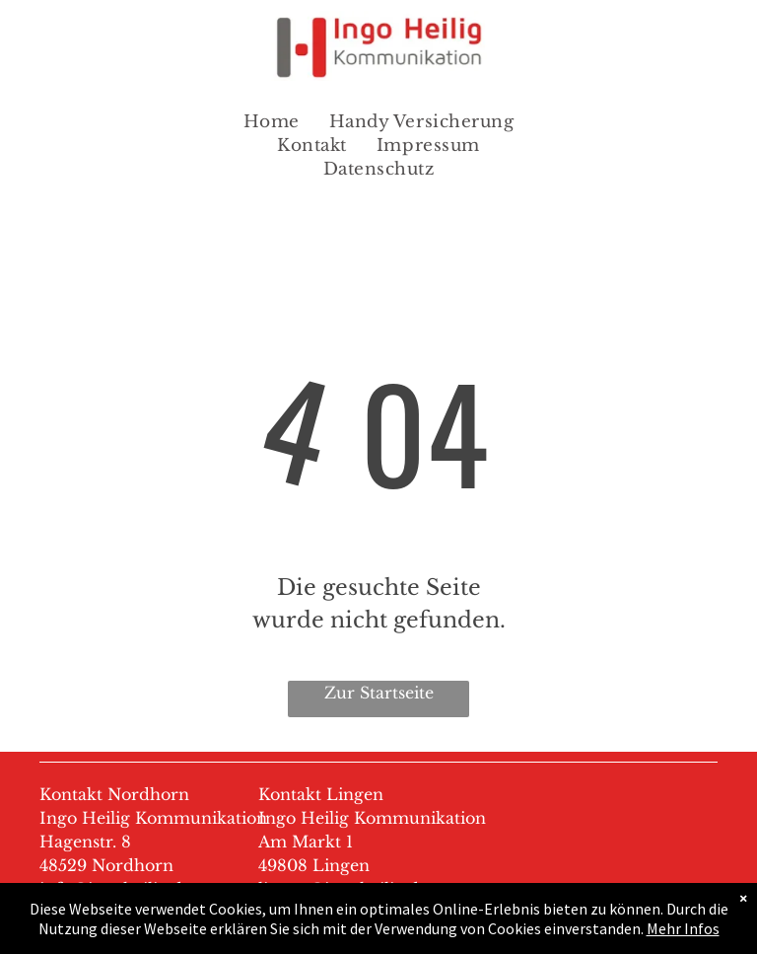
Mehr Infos (683, 928)
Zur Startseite (379, 692)
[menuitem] (271, 122)
